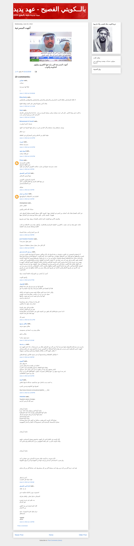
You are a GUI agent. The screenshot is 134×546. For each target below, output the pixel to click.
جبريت (21, 142)
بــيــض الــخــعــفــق (26, 252)
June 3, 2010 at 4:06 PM (27, 357)
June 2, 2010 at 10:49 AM (27, 93)
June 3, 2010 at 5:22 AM (27, 340)
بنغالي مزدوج (23, 324)
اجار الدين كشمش (25, 173)
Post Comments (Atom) (55, 540)
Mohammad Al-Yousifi (27, 121)
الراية (21, 380)
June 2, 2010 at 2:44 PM (27, 190)
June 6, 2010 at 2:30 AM (27, 482)
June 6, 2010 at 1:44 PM (27, 522)
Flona (21, 160)
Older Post (83, 535)
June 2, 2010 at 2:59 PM (27, 235)
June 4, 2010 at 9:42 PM (27, 376)
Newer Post (19, 535)
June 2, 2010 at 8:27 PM (27, 280)
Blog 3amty (23, 97)
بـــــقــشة (23, 344)
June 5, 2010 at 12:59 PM (27, 392)
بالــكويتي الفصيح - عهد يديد (49, 9)
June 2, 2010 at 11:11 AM (27, 106)
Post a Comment (22, 526)
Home (51, 535)
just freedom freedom (27, 239)
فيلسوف (22, 284)
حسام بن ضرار (24, 194)
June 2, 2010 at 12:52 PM (27, 156)
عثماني (22, 80)
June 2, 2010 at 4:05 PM (27, 248)
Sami (21, 110)
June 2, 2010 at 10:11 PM (27, 320)
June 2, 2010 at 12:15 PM (27, 138)
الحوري (22, 361)
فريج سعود (23, 151)
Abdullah (22, 396)
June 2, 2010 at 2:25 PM (27, 169)
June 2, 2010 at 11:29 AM (27, 117)
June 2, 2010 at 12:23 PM (27, 147)
